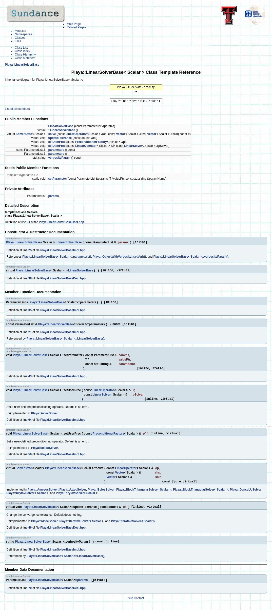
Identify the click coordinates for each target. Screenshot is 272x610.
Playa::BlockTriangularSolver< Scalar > (143, 495)
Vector (120, 134)
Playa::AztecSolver (44, 417)
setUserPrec (56, 142)
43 (30, 379)
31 (28, 222)
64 (30, 424)
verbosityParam (59, 157)
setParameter (57, 178)
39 (30, 556)
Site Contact (136, 605)
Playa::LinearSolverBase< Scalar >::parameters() (56, 257)
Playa (9, 64)
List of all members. (18, 109)
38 (30, 280)
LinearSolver (133, 146)
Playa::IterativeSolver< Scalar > (81, 527)
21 (30, 335)
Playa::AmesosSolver (42, 495)
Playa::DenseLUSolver (245, 495)
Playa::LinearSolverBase (23, 243)
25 (30, 251)
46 (30, 533)
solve (52, 134)
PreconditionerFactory (91, 142)
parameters (56, 150)
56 (30, 459)
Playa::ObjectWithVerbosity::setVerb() (119, 257)
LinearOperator (76, 134)
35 (30, 312)
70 (30, 595)
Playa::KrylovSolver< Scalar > (27, 498)
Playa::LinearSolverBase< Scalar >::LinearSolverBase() (65, 341)
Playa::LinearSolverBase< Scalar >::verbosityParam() (191, 257)
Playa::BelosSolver (44, 453)
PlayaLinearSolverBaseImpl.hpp (62, 251)
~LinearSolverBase (61, 130)
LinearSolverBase (26, 64)
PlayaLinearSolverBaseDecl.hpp (61, 222)
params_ (54, 196)
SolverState (24, 134)
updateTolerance (60, 138)
